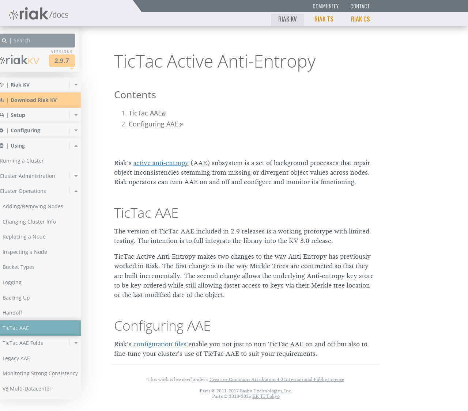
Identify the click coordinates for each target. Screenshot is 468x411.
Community (326, 6)
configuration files (159, 344)
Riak (31, 59)
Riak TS (323, 18)
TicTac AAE (145, 113)
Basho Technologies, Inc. (266, 390)
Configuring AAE (153, 123)
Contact (360, 6)
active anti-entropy (161, 163)
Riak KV (287, 18)
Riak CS (360, 18)
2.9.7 (74, 60)
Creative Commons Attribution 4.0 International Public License (277, 379)
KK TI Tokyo (266, 396)
